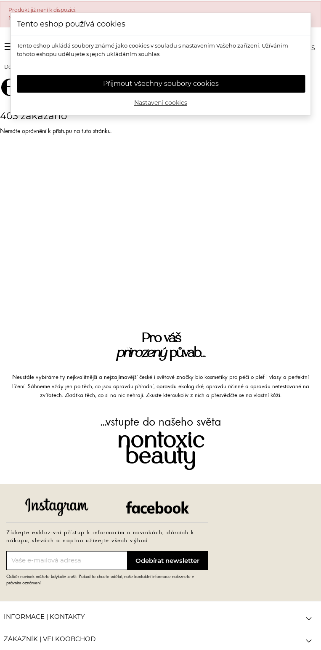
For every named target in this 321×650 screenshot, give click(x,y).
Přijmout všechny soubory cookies (161, 84)
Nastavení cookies (160, 103)
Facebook (157, 507)
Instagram (56, 507)
